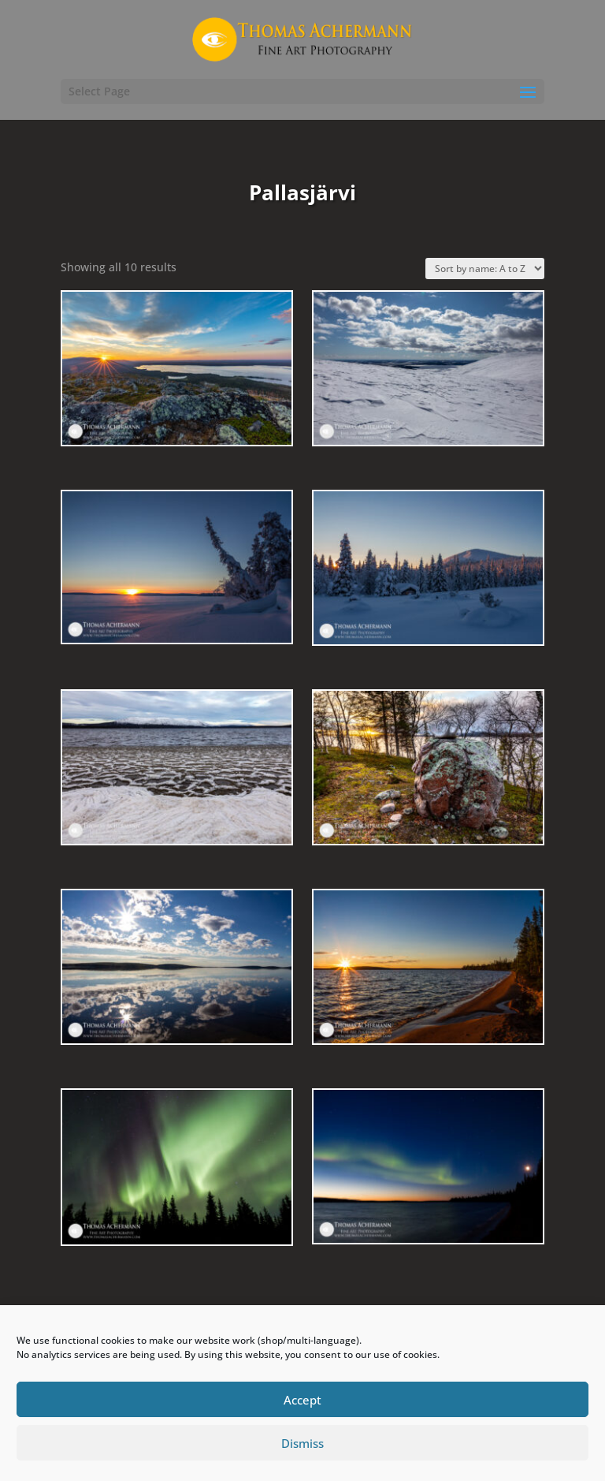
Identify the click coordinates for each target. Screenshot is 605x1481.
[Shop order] (484, 268)
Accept (302, 1400)
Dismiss (302, 1443)
